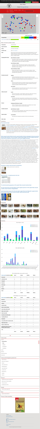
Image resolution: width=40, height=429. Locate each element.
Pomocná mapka (8, 424)
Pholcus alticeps (11, 130)
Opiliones (2, 351)
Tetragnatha (4, 348)
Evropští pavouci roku (5, 384)
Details (35, 0)
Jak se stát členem (5, 364)
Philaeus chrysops (28, 126)
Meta (3, 343)
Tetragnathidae (24, 7)
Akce (23, 10)
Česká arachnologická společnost (11, 419)
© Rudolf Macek (17, 207)
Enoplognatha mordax (13, 125)
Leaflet (29, 33)
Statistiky (7, 425)
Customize (22, 2)
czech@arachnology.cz (10, 416)
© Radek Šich (4, 207)
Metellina (3, 344)
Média (8, 11)
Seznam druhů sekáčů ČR (6, 389)
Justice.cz (7, 418)
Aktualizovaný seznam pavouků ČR (7, 379)
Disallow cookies (35, 2)
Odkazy (19, 10)
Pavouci (8, 420)
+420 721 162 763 (9, 415)
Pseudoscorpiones (4, 353)
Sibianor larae (32, 129)
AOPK (7, 422)
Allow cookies (28, 2)
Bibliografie (11, 10)
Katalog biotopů (4, 366)
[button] (24, 27)
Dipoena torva (25, 127)
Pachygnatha (4, 346)
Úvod (7, 10)
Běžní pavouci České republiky (6, 381)
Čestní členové (4, 359)
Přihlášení (12, 11)
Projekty (3, 373)
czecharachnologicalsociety (10, 421)
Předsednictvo (4, 371)
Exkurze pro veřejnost (5, 361)
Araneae (2, 339)
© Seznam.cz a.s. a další (35, 33)
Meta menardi (36, 127)
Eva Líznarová (15, 50)
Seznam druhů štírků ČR (5, 393)
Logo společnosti (4, 368)
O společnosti (4, 369)
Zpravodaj (15, 10)
